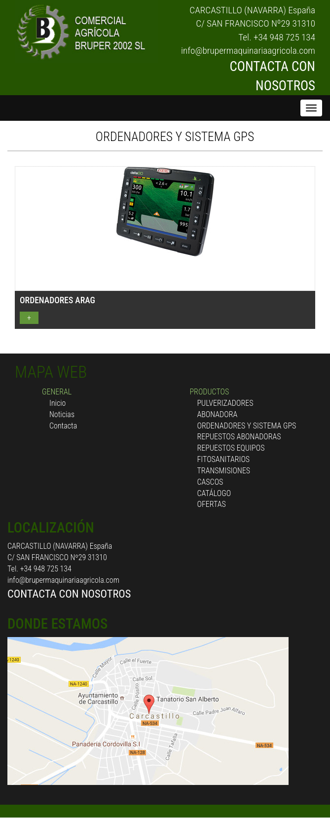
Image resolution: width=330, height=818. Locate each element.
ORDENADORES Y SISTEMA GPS (175, 136)
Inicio (57, 403)
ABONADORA (217, 414)
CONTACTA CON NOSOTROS (69, 593)
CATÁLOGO (214, 493)
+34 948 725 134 (284, 37)
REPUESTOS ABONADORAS (239, 436)
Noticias (61, 414)
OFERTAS (211, 504)
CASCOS (210, 482)
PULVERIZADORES (225, 403)
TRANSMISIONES (224, 470)
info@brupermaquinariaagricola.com (248, 50)
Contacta (63, 425)
